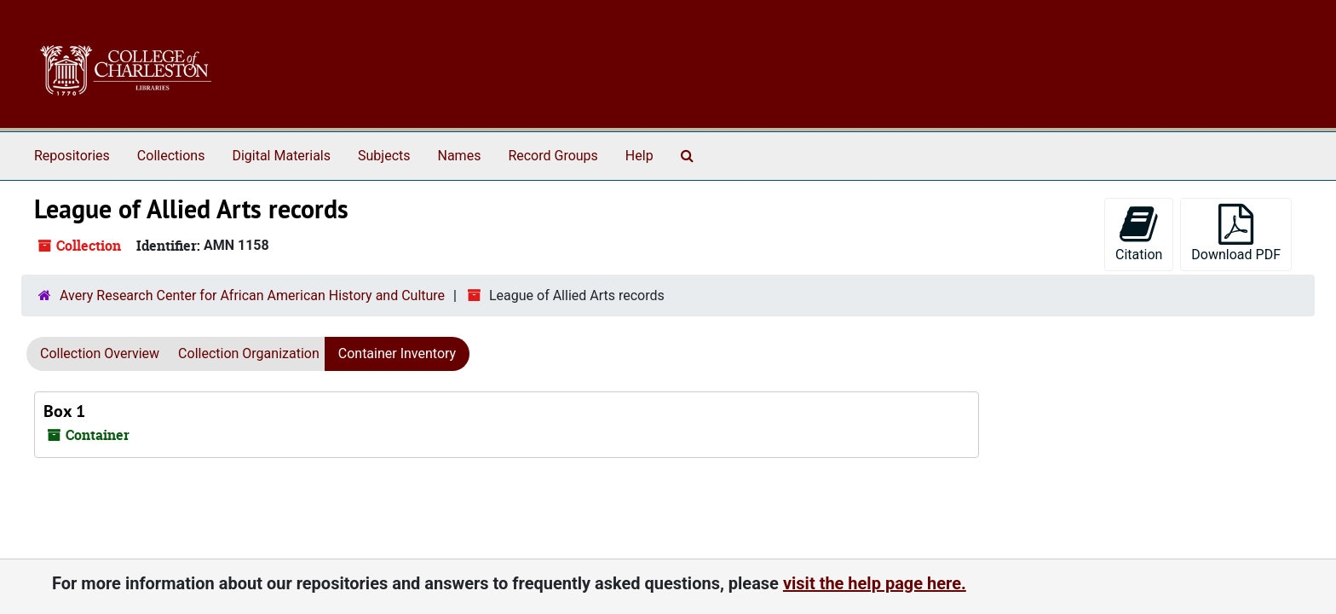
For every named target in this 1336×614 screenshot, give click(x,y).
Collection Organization (249, 353)
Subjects (384, 156)
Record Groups (552, 156)
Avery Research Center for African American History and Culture (252, 295)
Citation (1138, 233)
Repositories (72, 156)
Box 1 (64, 411)
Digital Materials (281, 156)
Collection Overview (99, 353)
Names (459, 156)
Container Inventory (397, 353)
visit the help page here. (874, 583)
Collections (171, 156)
